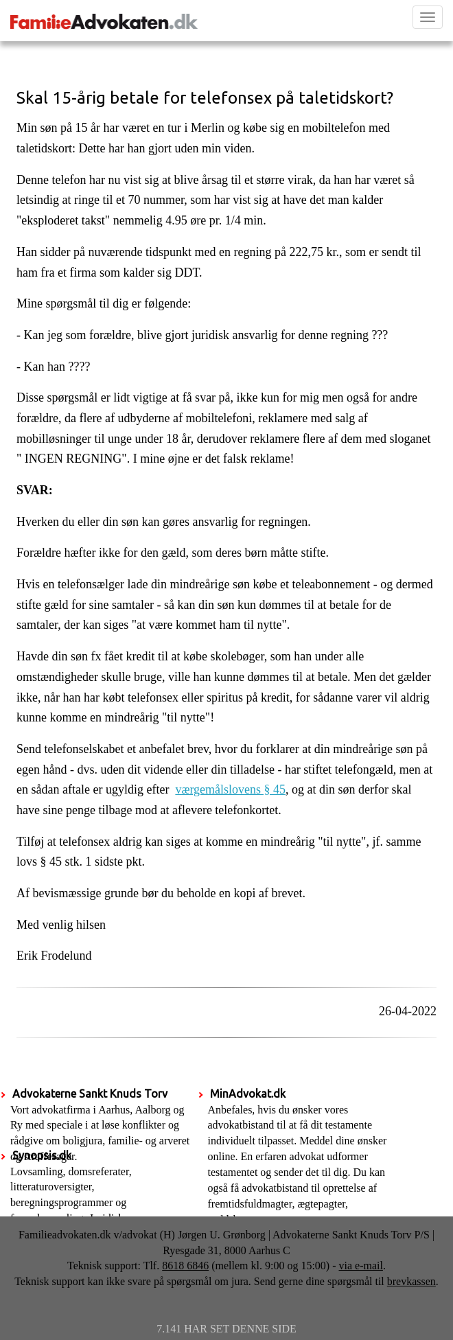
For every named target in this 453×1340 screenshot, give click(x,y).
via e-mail (361, 1265)
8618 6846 (185, 1265)
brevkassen (411, 1281)
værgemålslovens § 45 (230, 789)
